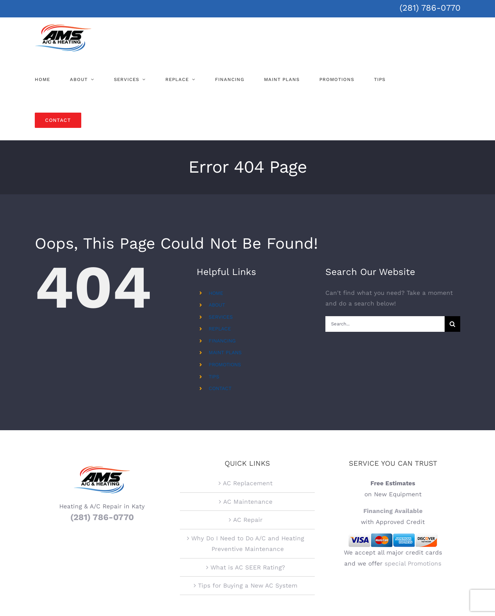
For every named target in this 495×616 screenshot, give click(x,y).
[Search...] (385, 324)
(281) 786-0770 (430, 8)
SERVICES (221, 317)
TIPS (214, 376)
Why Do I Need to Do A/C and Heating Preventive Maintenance (247, 479)
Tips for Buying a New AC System (247, 520)
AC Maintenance (248, 436)
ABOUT (217, 305)
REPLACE (220, 328)
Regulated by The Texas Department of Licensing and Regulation (247, 592)
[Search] (452, 324)
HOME (216, 293)
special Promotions (413, 498)
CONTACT (220, 388)
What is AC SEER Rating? (247, 502)
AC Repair (248, 455)
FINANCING (222, 341)
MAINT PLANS (225, 352)
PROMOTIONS (225, 364)
